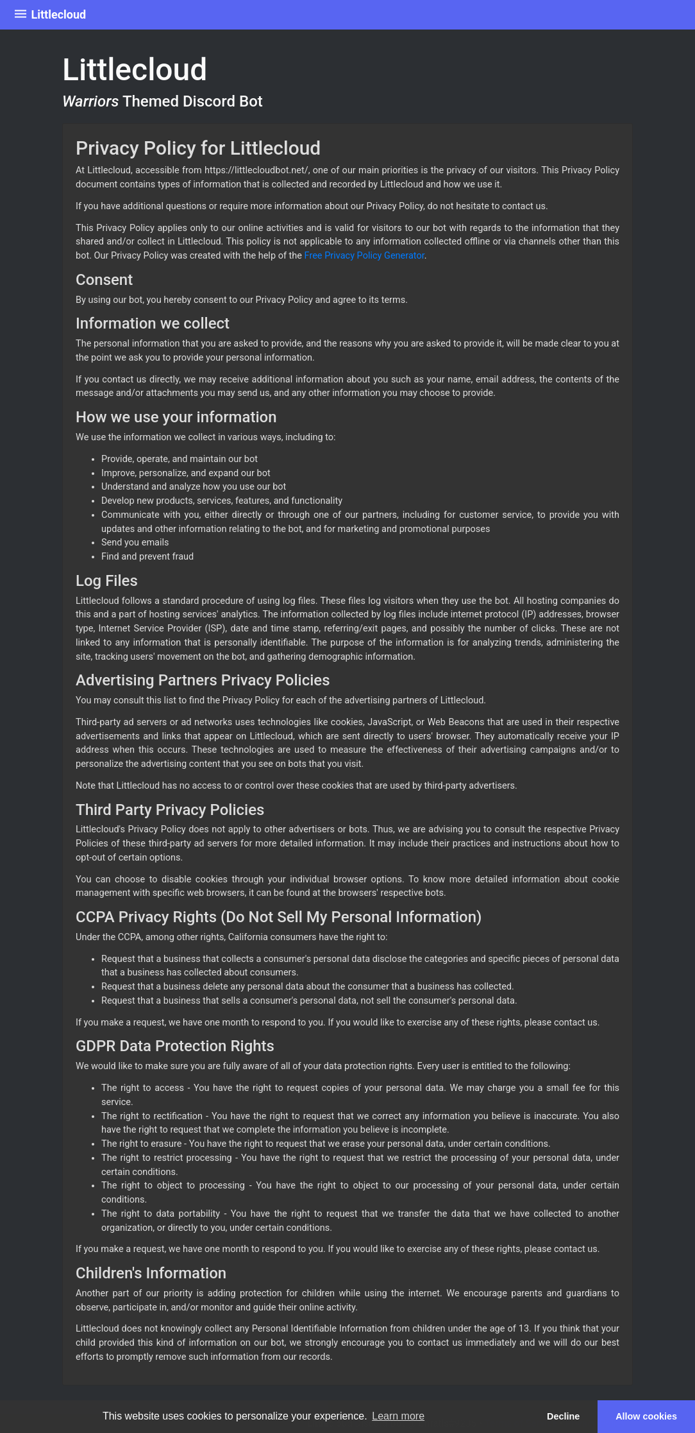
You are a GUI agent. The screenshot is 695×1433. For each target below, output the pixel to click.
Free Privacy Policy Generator (364, 255)
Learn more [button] (398, 1416)
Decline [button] (563, 1416)
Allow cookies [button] (646, 1416)
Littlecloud (49, 15)
